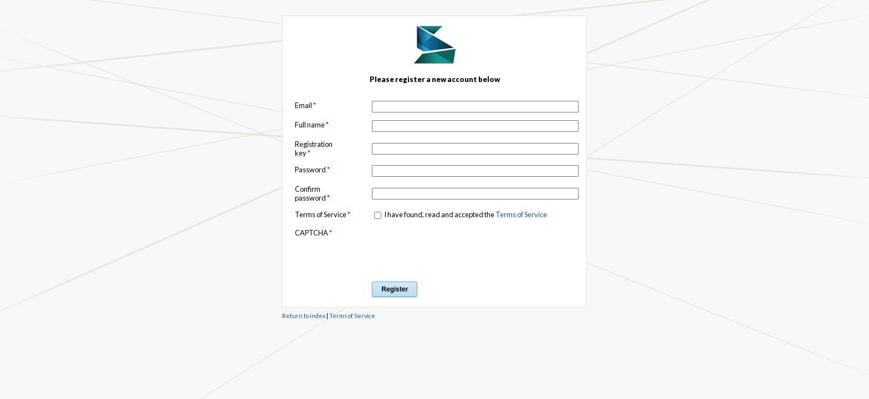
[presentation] (456, 250)
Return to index (303, 315)
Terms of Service (521, 214)
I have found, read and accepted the (465, 214)
